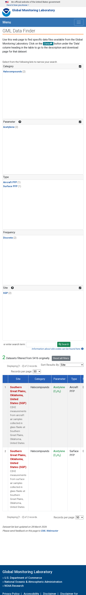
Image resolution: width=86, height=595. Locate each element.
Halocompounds (12, 71)
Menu (7, 22)
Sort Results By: (50, 364)
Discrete (8, 237)
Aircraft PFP (10, 182)
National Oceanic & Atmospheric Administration (33, 581)
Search (64, 344)
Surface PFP (10, 186)
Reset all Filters (61, 358)
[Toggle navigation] (78, 22)
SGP (5, 293)
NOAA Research (14, 585)
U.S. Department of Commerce (23, 577)
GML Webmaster (49, 530)
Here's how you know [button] (17, 5)
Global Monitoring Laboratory (33, 10)
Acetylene (9, 127)
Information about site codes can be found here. (58, 348)
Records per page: (21, 371)
